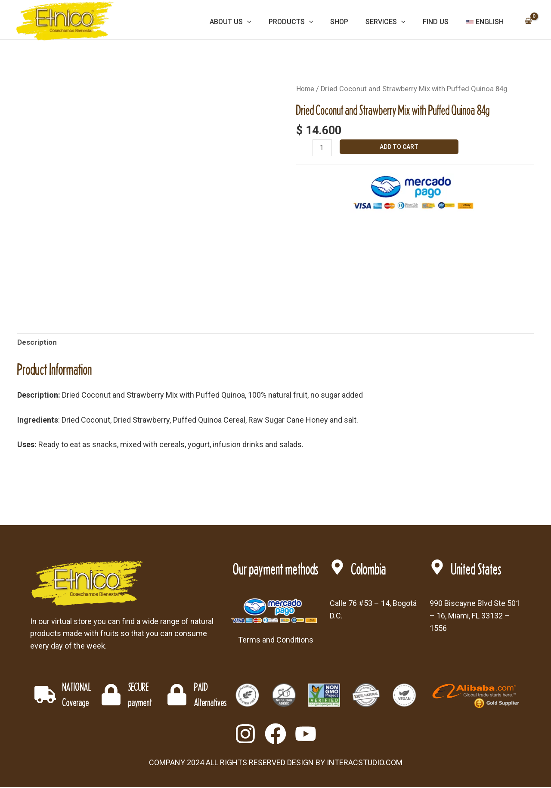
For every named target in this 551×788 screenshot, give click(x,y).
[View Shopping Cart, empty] (528, 21)
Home (306, 89)
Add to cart (400, 146)
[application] (280, 22)
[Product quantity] (323, 148)
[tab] (37, 343)
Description (37, 342)
